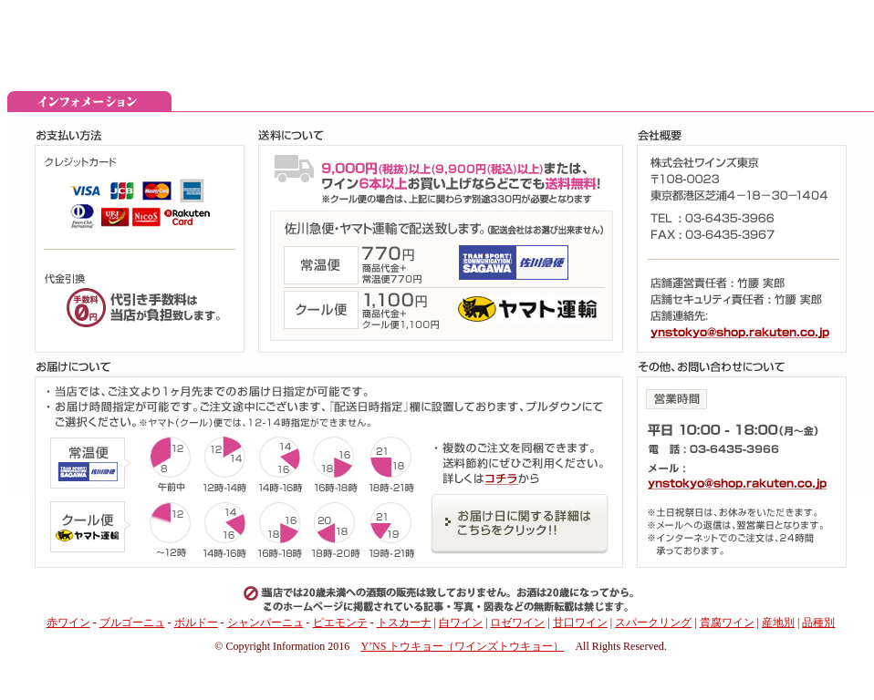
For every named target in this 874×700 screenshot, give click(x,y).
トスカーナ (404, 622)
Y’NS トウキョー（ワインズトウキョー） (462, 646)
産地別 (778, 622)
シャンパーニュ (265, 622)
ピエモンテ (340, 622)
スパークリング (653, 622)
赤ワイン (68, 622)
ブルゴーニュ (132, 622)
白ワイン (461, 622)
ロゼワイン (517, 622)
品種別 (818, 622)
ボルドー (196, 622)
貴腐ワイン (727, 622)
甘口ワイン (580, 622)
